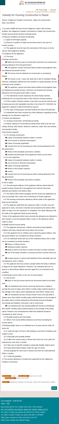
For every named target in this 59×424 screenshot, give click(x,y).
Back (54, 388)
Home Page (43, 10)
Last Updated (6, 401)
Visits (3, 404)
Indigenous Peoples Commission (32, 2)
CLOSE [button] (2, 2)
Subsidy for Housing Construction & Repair (41, 12)
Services (53, 10)
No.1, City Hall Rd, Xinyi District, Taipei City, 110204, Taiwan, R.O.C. (24, 409)
